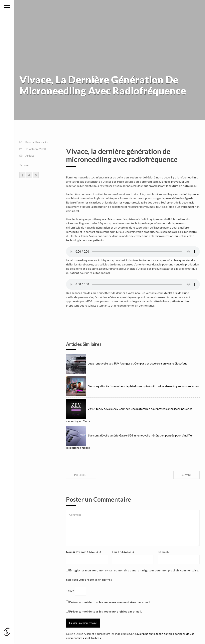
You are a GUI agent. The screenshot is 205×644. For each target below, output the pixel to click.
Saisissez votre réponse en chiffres (89, 579)
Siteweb (163, 552)
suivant (186, 474)
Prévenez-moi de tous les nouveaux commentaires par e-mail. (110, 602)
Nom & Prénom (83, 552)
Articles (29, 155)
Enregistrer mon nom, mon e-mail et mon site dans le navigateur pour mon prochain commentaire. (134, 570)
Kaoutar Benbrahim (36, 142)
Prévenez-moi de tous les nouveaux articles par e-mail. (105, 611)
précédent (81, 474)
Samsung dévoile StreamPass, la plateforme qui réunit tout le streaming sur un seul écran (132, 386)
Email (123, 552)
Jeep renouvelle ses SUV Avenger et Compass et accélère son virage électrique (126, 363)
